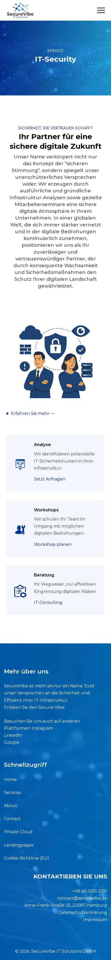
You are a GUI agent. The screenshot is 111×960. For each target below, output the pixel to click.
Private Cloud (18, 831)
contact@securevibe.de (82, 898)
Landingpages (18, 845)
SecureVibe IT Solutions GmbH (63, 951)
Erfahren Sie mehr (30, 413)
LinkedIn (13, 735)
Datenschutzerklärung (82, 912)
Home (10, 779)
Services (12, 792)
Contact (12, 818)
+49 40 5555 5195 (90, 891)
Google (11, 742)
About (10, 805)
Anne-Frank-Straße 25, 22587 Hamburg (65, 905)
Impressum (95, 919)
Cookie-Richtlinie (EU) (26, 858)
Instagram (42, 728)
